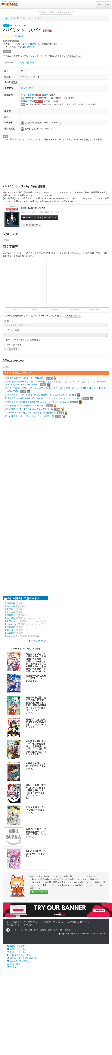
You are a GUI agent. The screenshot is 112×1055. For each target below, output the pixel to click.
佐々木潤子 (12, 606)
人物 (30, 930)
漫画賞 (67, 930)
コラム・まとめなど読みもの (22, 958)
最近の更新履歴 (16, 946)
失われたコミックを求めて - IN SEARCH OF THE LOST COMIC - (38, 395)
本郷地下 (11, 633)
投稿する (12, 349)
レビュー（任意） (12, 330)
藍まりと (11, 630)
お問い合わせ (84, 922)
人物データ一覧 (16, 949)
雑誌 (50, 930)
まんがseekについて (16, 922)
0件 (20, 36)
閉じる (11, 967)
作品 (36, 930)
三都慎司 (11, 627)
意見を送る (14, 964)
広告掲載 (72, 922)
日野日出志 (12, 615)
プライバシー (59, 922)
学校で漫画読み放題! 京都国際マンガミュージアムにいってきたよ (38, 402)
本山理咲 (11, 618)
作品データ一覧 (16, 952)
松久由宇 (11, 612)
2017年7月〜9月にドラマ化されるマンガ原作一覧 (30, 416)
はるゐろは (12, 624)
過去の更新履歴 (27, 62)
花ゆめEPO (28, 101)
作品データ (10, 62)
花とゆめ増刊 (32, 44)
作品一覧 (14, 18)
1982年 (45, 95)
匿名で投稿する (13, 344)
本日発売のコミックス (19, 955)
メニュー (103, 4)
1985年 (47, 101)
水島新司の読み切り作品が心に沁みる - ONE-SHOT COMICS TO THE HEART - (44, 398)
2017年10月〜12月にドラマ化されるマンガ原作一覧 (31, 412)
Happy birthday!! (37, 641)
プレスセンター (14, 925)
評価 (6, 320)
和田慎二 (11, 609)
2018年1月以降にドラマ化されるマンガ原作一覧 (30, 409)
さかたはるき (13, 636)
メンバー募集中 (39, 892)
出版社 (43, 930)
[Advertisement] (56, 162)
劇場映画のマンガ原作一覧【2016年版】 (26, 405)
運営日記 (28, 925)
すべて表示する (31, 225)
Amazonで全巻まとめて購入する (39, 217)
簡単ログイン (74, 56)
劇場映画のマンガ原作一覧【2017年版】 (26, 378)
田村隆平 (11, 603)
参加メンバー (34, 922)
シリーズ (58, 930)
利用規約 (47, 922)
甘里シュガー (13, 621)
